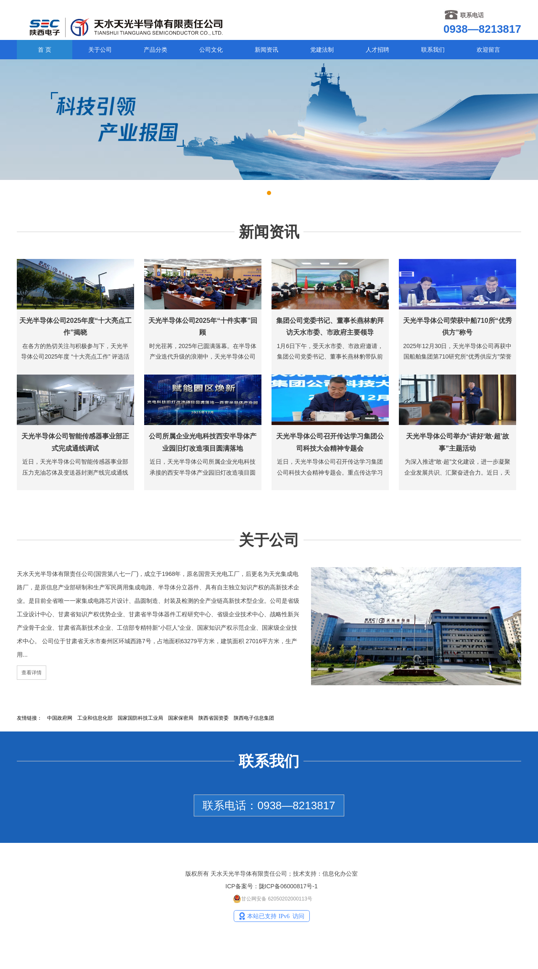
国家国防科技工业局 (140, 718)
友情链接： (29, 718)
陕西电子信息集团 (254, 718)
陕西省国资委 (213, 718)
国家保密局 (180, 718)
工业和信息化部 (95, 718)
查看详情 (31, 673)
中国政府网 (59, 718)
